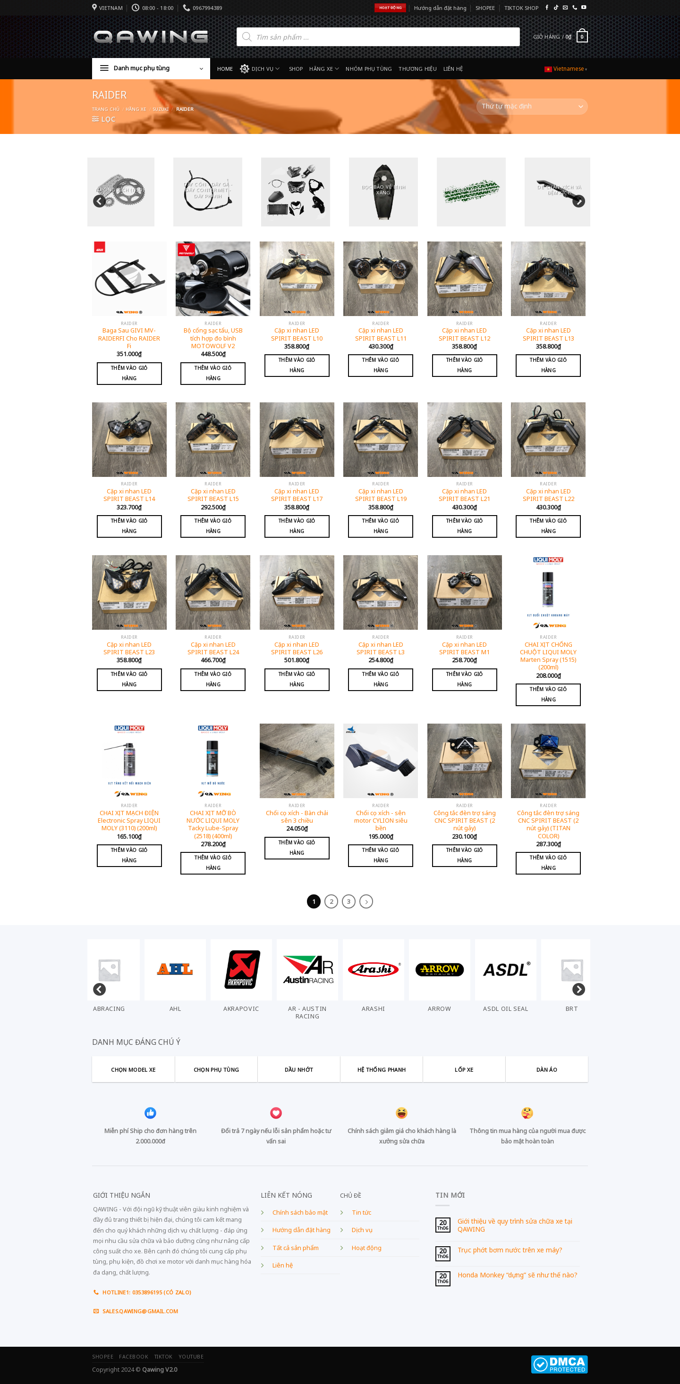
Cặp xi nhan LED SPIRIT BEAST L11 (381, 334)
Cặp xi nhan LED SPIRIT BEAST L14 (129, 495)
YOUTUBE (191, 1356)
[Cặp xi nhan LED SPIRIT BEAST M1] (464, 592)
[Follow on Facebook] (546, 7)
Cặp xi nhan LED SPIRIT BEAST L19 (381, 495)
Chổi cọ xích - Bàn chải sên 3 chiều (297, 817)
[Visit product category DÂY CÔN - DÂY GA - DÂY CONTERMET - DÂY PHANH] (207, 192)
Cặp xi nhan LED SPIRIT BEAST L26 (297, 648)
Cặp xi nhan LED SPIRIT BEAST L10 (297, 334)
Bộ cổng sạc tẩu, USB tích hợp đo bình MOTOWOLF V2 (213, 338)
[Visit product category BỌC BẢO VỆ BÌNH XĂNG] (383, 192)
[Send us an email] (565, 7)
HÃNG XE (324, 68)
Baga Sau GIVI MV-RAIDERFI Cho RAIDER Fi (129, 338)
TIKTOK (163, 1356)
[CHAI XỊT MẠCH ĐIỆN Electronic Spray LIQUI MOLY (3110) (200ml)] (129, 761)
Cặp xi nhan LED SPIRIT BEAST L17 (297, 495)
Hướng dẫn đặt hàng (440, 7)
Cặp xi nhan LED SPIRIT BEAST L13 (548, 334)
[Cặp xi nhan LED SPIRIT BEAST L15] (213, 439)
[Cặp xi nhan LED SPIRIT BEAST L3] (380, 592)
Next (576, 199)
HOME (225, 68)
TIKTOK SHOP (521, 7)
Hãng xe (136, 109)
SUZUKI (161, 109)
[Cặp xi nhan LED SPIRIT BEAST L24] (213, 592)
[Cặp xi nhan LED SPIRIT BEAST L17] (297, 439)
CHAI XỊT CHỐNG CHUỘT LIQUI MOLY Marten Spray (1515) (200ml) (548, 656)
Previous (97, 199)
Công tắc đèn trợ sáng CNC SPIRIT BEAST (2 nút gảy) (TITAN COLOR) (548, 824)
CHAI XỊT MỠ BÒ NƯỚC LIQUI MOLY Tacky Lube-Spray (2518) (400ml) (213, 824)
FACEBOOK (133, 1356)
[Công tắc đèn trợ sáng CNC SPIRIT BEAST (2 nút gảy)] (464, 761)
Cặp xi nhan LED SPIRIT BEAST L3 (381, 648)
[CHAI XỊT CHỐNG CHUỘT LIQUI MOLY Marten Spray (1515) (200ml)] (548, 592)
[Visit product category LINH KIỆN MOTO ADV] (471, 192)
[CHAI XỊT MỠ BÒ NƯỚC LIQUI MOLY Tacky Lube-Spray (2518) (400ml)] (213, 761)
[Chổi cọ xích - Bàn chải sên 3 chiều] (297, 761)
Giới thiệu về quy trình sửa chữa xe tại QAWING (515, 1225)
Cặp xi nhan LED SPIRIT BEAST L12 (464, 334)
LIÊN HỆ (453, 68)
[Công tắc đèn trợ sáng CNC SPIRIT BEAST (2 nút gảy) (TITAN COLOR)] (548, 761)
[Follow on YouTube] (583, 7)
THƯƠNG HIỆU (417, 68)
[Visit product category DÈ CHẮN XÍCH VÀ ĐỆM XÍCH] (559, 192)
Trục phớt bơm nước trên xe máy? (510, 1250)
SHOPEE (485, 7)
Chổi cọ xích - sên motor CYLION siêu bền (381, 821)
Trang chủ (105, 109)
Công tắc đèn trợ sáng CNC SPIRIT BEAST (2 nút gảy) (465, 821)
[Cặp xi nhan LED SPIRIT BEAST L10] (297, 279)
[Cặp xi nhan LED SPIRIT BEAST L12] (464, 279)
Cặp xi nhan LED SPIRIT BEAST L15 (213, 495)
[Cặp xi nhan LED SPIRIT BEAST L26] (297, 592)
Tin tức (361, 1213)
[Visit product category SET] (295, 192)
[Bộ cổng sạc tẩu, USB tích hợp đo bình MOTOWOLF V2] (213, 279)
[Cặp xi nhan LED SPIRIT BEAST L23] (129, 592)
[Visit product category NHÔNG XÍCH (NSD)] (119, 192)
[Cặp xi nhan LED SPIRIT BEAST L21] (464, 439)
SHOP (296, 68)
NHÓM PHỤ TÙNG (369, 68)
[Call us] (574, 7)
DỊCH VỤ (260, 69)
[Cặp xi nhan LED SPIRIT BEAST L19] (380, 439)
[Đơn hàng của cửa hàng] (532, 107)
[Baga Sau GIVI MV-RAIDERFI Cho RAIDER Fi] (129, 279)
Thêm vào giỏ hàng (129, 373)
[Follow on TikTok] (555, 7)
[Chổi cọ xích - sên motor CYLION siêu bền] (380, 761)
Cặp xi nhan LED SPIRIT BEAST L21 (464, 495)
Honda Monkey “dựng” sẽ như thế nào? (518, 1275)
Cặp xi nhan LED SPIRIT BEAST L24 (213, 648)
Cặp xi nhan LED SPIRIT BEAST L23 (129, 648)
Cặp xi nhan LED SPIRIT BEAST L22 (548, 495)
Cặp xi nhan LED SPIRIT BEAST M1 (464, 648)
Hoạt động (367, 1248)
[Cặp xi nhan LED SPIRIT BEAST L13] (548, 279)
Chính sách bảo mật (300, 1213)
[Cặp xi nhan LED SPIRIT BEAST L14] (129, 439)
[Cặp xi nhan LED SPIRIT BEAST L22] (548, 439)
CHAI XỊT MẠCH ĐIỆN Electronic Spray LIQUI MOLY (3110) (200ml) (129, 821)
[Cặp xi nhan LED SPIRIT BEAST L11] (380, 279)
